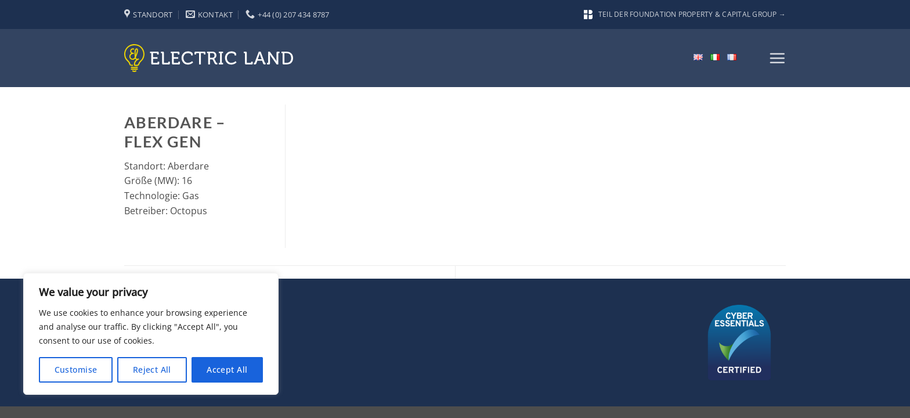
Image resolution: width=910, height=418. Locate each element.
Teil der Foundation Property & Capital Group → (685, 14)
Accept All (227, 369)
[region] (151, 334)
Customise (76, 369)
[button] (777, 58)
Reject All (152, 369)
